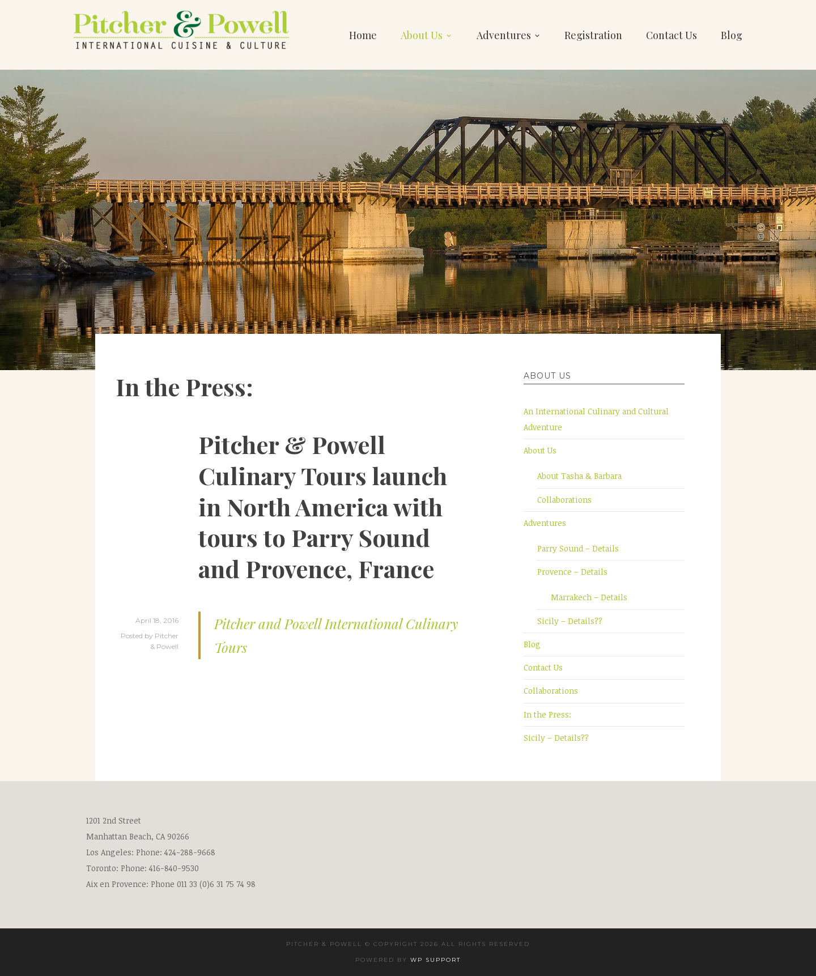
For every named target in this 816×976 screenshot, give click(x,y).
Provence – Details (572, 571)
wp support (435, 960)
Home (363, 35)
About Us (422, 35)
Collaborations (564, 499)
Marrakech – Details (589, 597)
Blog (731, 35)
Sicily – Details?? (569, 621)
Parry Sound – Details (578, 548)
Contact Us (671, 35)
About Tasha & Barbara (579, 475)
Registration (593, 35)
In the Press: (547, 714)
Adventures (504, 35)
